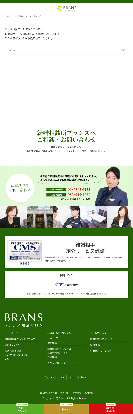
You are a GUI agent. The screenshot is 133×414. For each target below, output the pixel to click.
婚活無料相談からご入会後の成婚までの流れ (17, 355)
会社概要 (77, 393)
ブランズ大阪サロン (54, 377)
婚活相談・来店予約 (100, 351)
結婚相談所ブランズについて (20, 339)
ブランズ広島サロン (79, 377)
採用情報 (89, 393)
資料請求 (95, 345)
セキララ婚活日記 (56, 363)
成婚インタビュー (13, 345)
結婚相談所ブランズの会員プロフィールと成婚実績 (59, 353)
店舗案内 (52, 343)
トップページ (11, 333)
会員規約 (64, 393)
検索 (122, 49)
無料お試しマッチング (101, 339)
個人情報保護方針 (48, 393)
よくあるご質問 (98, 333)
